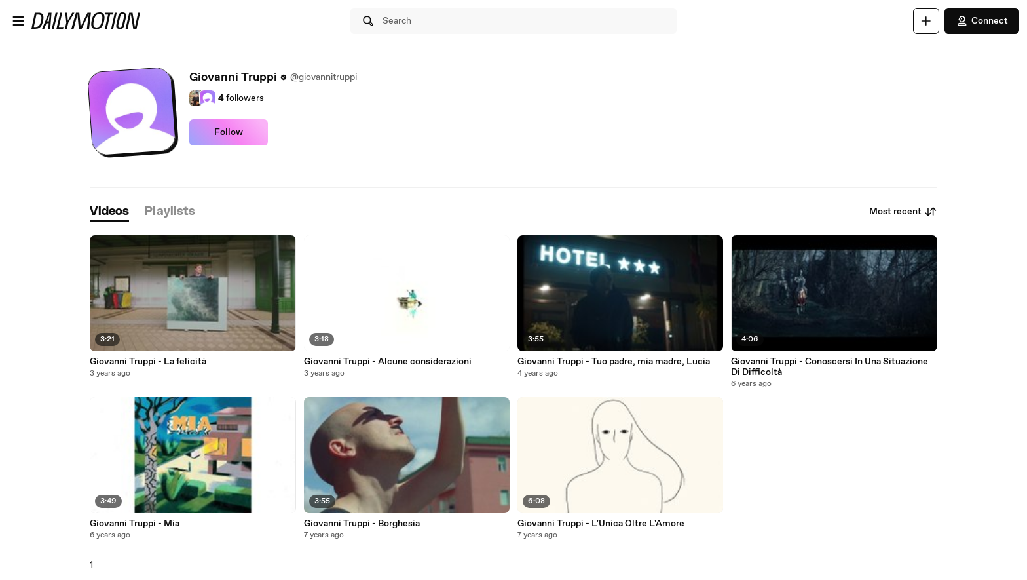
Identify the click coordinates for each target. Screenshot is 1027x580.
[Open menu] (18, 21)
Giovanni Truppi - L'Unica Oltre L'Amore (600, 523)
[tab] (109, 212)
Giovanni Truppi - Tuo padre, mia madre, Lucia (613, 362)
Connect (982, 21)
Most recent (903, 211)
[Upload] (926, 21)
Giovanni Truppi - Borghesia (362, 523)
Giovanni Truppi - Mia (134, 523)
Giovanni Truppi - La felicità (148, 362)
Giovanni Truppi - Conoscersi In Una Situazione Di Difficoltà (829, 367)
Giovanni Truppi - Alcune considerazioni (388, 362)
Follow (228, 132)
